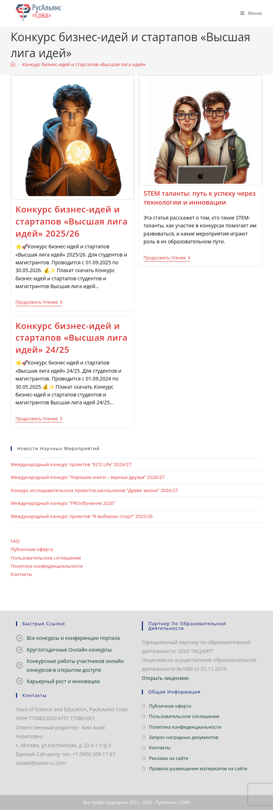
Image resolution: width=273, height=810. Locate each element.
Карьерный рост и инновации (63, 681)
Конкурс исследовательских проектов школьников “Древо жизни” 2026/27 (94, 490)
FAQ (15, 541)
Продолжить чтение (39, 303)
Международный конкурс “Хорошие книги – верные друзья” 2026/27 (88, 477)
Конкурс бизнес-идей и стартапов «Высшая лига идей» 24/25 (72, 337)
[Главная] (13, 64)
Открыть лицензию (165, 678)
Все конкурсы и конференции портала (73, 637)
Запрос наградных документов (183, 737)
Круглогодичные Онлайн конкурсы (69, 649)
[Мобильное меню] (248, 13)
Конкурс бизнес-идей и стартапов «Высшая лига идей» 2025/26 (72, 221)
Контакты (21, 574)
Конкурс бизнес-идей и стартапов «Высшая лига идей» (83, 64)
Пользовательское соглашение (46, 558)
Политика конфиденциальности (47, 566)
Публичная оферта (32, 549)
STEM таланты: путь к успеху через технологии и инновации (200, 197)
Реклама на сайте (168, 758)
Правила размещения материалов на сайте (198, 768)
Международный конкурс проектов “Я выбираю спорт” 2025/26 (82, 516)
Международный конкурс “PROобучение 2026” (63, 503)
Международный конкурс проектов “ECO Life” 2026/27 (71, 464)
